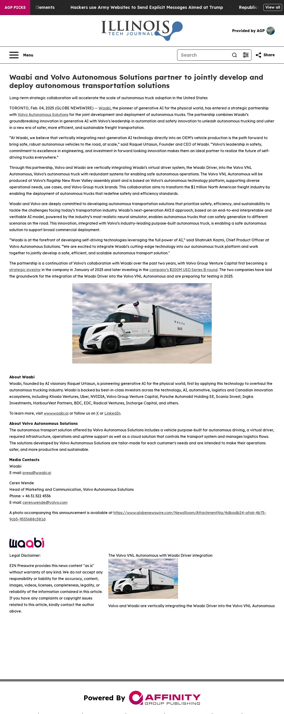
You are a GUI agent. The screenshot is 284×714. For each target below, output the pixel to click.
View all (272, 7)
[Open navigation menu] (21, 55)
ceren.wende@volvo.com (45, 502)
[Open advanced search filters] (245, 55)
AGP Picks (15, 7)
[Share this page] (265, 55)
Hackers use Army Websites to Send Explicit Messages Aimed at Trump (153, 7)
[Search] (203, 55)
